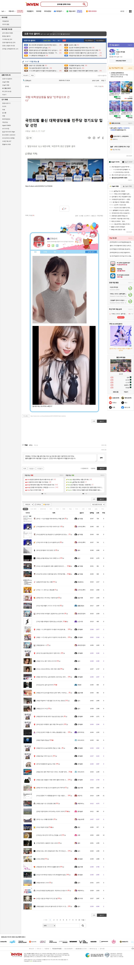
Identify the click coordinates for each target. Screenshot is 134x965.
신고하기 (87, 215)
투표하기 (121, 317)
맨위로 (93, 468)
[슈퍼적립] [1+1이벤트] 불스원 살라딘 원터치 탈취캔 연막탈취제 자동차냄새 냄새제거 (121, 249)
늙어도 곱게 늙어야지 (44, 685)
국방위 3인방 (42, 827)
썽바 (79, 550)
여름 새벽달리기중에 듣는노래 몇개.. (49, 621)
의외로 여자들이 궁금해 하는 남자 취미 (50, 613)
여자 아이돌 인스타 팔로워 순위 (48, 542)
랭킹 (55, 252)
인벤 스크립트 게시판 (8, 45)
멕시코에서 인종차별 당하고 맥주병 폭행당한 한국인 (54, 574)
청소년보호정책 (68, 948)
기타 (102, 509)
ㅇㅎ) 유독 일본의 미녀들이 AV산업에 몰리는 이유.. (54, 629)
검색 (83, 926)
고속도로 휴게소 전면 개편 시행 (48, 669)
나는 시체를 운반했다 (44, 819)
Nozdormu (80, 582)
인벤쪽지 (48, 245)
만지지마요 (81, 732)
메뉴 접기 (91, 252)
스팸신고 (93, 215)
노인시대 (80, 621)
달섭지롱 (80, 598)
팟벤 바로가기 (6, 103)
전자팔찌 (80, 629)
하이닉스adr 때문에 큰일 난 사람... (48, 748)
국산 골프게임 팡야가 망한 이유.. (48, 653)
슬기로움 (80, 518)
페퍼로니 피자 (42, 882)
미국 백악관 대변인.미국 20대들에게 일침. (51, 875)
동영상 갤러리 (6, 36)
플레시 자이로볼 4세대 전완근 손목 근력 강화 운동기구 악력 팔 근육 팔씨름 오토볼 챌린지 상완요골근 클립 (121, 245)
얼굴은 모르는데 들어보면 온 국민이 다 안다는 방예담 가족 (56, 906)
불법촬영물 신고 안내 (81, 948)
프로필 (45, 252)
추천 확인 (100, 215)
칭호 (65, 252)
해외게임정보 (6, 119)
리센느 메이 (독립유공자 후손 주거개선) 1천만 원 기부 (54, 851)
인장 (35, 252)
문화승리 (27, 80)
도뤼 (79, 835)
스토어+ (130, 68)
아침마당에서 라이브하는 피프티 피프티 (50, 811)
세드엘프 (80, 859)
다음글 (31, 468)
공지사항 (102, 948)
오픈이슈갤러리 (102, 75)
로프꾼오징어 (81, 613)
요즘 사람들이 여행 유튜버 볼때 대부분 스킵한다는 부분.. (55, 780)
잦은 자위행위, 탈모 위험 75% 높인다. (50, 724)
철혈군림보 (81, 605)
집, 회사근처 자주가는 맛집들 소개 (48, 835)
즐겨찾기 (47, 504)
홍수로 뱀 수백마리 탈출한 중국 (48, 867)
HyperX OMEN (6, 125)
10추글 (39, 504)
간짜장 (40, 859)
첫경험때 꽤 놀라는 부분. (45, 764)
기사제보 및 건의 (7, 39)
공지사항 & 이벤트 (7, 33)
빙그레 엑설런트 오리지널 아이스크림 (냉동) (121, 256)
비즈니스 (39, 948)
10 (79, 920)
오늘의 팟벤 (5, 85)
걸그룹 (4, 112)
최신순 (36, 445)
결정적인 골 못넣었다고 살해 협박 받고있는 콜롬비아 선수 (56, 534)
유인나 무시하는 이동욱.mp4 (47, 598)
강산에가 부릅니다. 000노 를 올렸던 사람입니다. (53, 732)
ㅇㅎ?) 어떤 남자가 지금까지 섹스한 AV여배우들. (53, 637)
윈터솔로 (80, 811)
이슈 (33, 509)
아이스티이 (81, 740)
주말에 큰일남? (43, 740)
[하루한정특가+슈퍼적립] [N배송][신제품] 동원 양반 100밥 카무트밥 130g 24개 (121, 242)
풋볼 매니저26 (6, 144)
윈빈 (79, 827)
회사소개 (31, 948)
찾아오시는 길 (93, 948)
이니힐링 (53, 245)
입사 (79, 558)
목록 (95, 86)
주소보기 (25, 75)
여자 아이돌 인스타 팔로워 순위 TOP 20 (50, 787)
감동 (96, 509)
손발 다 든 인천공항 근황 (45, 803)
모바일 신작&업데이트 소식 (10, 48)
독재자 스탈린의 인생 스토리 (47, 843)
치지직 (4, 106)
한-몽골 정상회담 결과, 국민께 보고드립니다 (51, 890)
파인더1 (80, 795)
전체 (25, 509)
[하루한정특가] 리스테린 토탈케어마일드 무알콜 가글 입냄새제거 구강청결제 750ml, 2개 (121, 252)
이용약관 (46, 948)
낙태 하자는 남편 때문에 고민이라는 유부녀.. (52, 677)
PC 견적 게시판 (6, 91)
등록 (101, 458)
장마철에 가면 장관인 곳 (45, 550)
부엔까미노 (81, 803)
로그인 (122, 11)
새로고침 (103, 445)
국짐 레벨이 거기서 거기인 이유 (48, 605)
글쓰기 (102, 499)
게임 (70, 509)
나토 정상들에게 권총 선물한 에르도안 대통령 (52, 566)
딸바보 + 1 (41, 645)
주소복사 (25, 416)
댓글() (100, 86)
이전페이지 (84, 468)
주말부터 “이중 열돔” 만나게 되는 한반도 (50, 700)
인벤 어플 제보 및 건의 (8, 42)
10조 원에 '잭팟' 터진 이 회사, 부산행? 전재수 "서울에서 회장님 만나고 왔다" (61, 772)
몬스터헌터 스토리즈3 (8, 135)
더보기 (57, 245)
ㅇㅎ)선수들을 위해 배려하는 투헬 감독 (50, 518)
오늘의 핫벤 (5, 82)
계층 (89, 509)
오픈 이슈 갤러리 (7, 78)
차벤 (3, 109)
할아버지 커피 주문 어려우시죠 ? (48, 526)
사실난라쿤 (81, 819)
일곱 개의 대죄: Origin (8, 131)
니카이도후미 (81, 526)
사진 (83, 509)
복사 (32, 75)
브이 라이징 (5, 128)
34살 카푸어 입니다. (44, 756)
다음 (82, 920)
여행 (3, 116)
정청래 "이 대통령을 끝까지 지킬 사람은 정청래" (53, 795)
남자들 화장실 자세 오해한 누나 (48, 558)
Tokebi (79, 685)
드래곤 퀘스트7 (6, 141)
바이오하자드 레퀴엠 (8, 138)
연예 (43, 509)
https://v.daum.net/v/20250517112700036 (38, 186)
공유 (76, 215)
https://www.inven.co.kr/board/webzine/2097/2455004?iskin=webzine (48, 416)
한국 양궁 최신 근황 (44, 582)
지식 (76, 509)
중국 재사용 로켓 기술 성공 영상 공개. (50, 716)
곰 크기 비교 (42, 708)
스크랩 (81, 215)
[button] (42, 493)
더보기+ (62, 475)
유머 (51, 509)
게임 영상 (5, 122)
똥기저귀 (80, 898)
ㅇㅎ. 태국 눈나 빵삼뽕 (45, 590)
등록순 (30, 445)
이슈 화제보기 (100, 40)
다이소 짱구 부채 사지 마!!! (46, 661)
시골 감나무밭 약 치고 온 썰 (46, 898)
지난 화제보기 (89, 40)
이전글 (39, 468)
